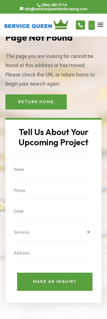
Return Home (36, 101)
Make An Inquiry (55, 281)
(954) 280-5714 (53, 5)
